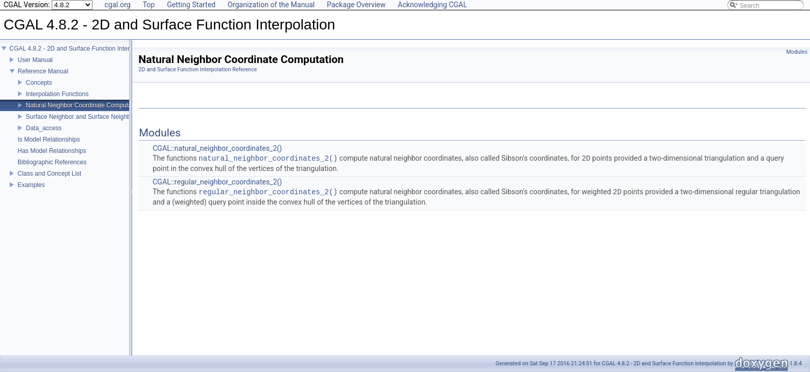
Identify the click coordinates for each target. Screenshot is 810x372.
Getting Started (191, 5)
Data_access (43, 135)
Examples (31, 192)
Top (149, 5)
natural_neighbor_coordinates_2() (268, 158)
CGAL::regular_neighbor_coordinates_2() (217, 182)
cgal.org (117, 5)
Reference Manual (43, 78)
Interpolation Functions (57, 101)
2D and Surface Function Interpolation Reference (197, 69)
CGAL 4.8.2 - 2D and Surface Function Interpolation (80, 55)
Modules (796, 52)
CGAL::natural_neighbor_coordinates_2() (217, 148)
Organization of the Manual (271, 5)
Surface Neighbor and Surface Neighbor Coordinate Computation (115, 124)
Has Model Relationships (52, 158)
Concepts (39, 90)
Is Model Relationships (49, 146)
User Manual (35, 67)
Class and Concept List (49, 180)
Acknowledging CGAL (432, 5)
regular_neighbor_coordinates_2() (268, 192)
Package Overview (356, 5)
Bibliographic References (52, 169)
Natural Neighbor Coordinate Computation (84, 112)
